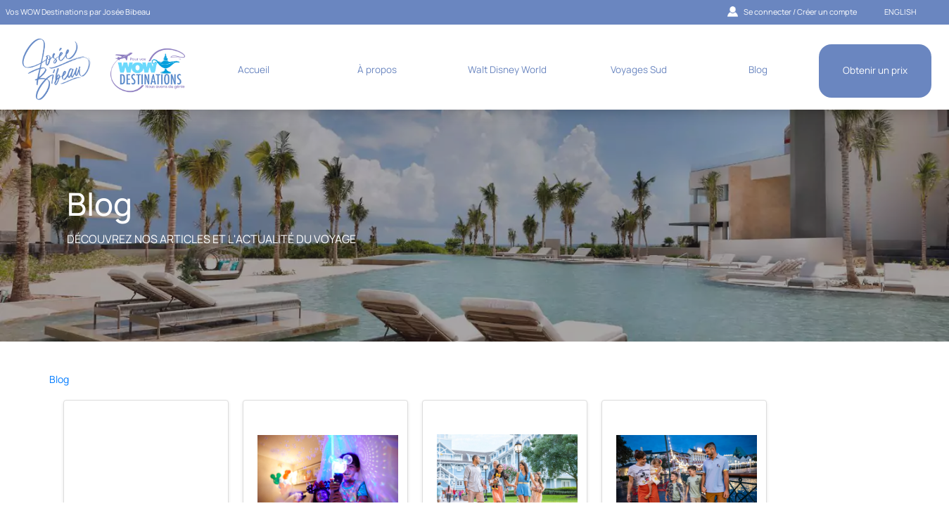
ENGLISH (900, 11)
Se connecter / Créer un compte (792, 11)
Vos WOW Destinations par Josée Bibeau (78, 11)
